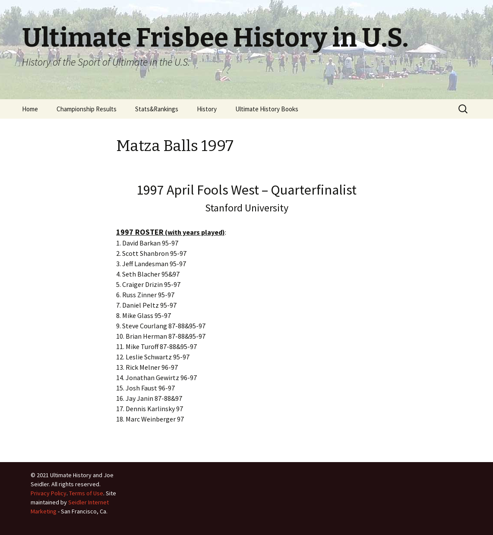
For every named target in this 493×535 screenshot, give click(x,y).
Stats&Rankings (156, 109)
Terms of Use (86, 493)
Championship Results (87, 109)
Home (30, 109)
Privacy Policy (48, 493)
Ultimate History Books (266, 109)
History (207, 109)
